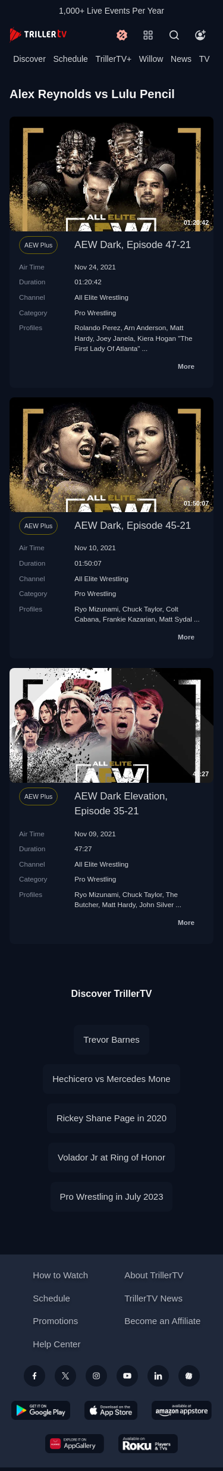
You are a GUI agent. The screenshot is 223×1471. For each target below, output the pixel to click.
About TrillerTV (153, 1275)
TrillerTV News (153, 1298)
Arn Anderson (145, 327)
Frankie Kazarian (129, 619)
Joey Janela (114, 338)
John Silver (156, 904)
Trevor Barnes (111, 1039)
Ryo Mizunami (96, 609)
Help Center (56, 1344)
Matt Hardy (118, 904)
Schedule (71, 59)
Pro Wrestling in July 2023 (112, 1196)
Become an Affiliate (162, 1321)
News (181, 59)
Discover (29, 59)
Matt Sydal (175, 619)
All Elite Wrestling (101, 297)
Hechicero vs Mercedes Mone (111, 1079)
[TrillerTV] (38, 34)
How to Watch (60, 1275)
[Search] (174, 35)
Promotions (55, 1321)
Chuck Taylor (142, 609)
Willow (151, 59)
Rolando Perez (97, 327)
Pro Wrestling (95, 312)
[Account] (200, 35)
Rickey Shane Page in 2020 (111, 1118)
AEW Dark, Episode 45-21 (132, 525)
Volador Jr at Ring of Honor (111, 1157)
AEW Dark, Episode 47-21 (132, 244)
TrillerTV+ (114, 59)
